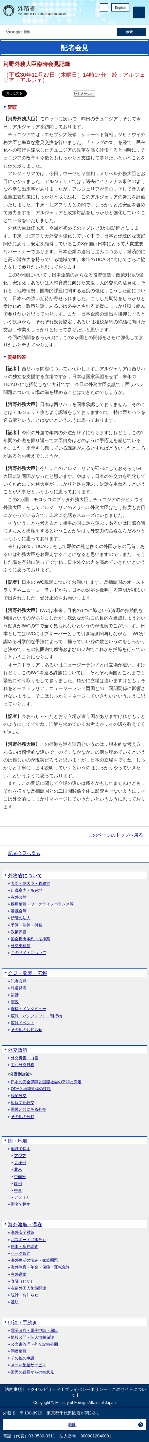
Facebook (108, 18)
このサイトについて (28, 953)
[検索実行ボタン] (132, 32)
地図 (72, 1424)
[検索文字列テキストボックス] (60, 32)
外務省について (25, 875)
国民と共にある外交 (28, 1109)
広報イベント (22, 1023)
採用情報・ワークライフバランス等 (42, 904)
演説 (15, 1002)
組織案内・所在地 (26, 890)
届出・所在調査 (24, 1247)
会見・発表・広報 (27, 973)
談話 (15, 995)
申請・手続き (22, 1322)
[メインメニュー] (139, 12)
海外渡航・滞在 (25, 1224)
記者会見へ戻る (24, 853)
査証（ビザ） (22, 1281)
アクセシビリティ (44, 1389)
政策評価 (19, 932)
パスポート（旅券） (28, 1240)
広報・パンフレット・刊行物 (36, 1016)
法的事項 (13, 1389)
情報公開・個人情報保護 (32, 1337)
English (120, 8)
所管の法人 (20, 918)
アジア (20, 1156)
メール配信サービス (28, 1365)
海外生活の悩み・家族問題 (34, 1260)
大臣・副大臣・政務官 (30, 884)
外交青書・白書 (24, 1058)
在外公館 (19, 897)
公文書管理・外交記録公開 (34, 1344)
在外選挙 (19, 1274)
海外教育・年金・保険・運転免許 (40, 1267)
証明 (15, 1302)
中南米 (20, 1177)
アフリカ (22, 1197)
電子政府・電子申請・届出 (34, 1331)
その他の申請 (22, 1358)
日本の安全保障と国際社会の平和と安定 (46, 1082)
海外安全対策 (22, 1232)
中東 (18, 1190)
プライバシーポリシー (86, 1389)
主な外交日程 (22, 1065)
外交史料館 (20, 946)
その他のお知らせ (26, 1030)
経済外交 (19, 1096)
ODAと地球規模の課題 (31, 1089)
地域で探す (20, 1149)
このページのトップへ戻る (115, 835)
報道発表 (19, 988)
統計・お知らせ (24, 1295)
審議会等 (19, 911)
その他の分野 (22, 1117)
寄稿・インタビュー (28, 1009)
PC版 (104, 7)
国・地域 (18, 1141)
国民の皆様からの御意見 (32, 1372)
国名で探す (20, 1204)
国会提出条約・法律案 (30, 939)
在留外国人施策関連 (28, 1288)
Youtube (125, 18)
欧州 (18, 1184)
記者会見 (19, 981)
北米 (18, 1170)
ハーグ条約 (20, 1253)
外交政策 (18, 1050)
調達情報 (19, 1351)
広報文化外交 (22, 1103)
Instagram (117, 18)
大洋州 (20, 1163)
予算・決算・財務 (26, 925)
